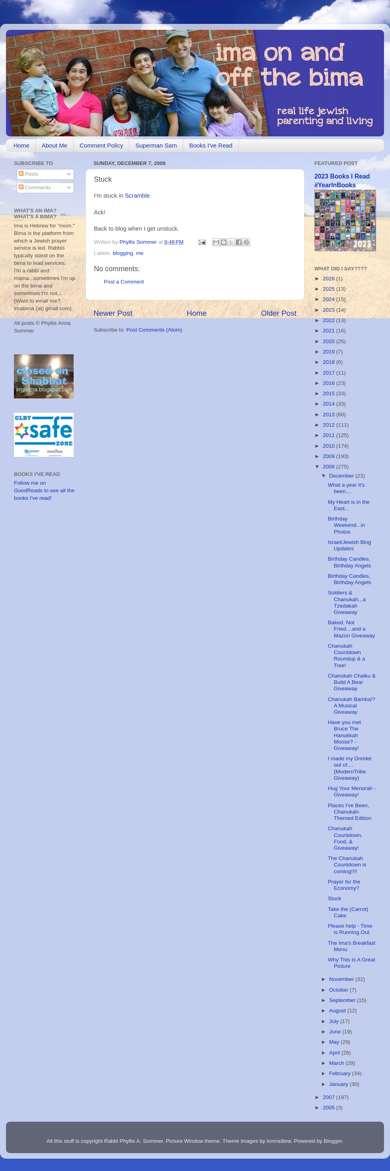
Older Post (278, 313)
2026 (329, 279)
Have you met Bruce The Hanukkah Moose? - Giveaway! (344, 735)
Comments (35, 187)
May (335, 1042)
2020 (329, 341)
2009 (329, 456)
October (339, 990)
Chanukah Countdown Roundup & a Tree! (346, 655)
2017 (329, 373)
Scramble (137, 195)
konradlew (279, 1141)
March (337, 1063)
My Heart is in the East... (349, 505)
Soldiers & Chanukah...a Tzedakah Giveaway (347, 602)
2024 (329, 299)
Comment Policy (101, 145)
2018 (329, 362)
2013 (329, 415)
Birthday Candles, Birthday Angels (349, 562)
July (334, 1021)
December (342, 476)
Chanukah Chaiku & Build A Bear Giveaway (352, 682)
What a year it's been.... (346, 488)
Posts (29, 174)
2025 (329, 289)
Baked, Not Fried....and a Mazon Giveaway (351, 628)
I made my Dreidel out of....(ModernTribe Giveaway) (350, 768)
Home (21, 145)
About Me (54, 145)
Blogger (333, 1141)
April (335, 1053)
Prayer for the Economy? (344, 885)
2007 (329, 1097)
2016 (329, 383)
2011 (329, 435)
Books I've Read (210, 145)
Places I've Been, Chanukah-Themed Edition (350, 811)
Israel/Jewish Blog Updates (349, 545)
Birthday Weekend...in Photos (346, 525)
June (335, 1032)
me (140, 253)
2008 (329, 467)
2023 (329, 310)
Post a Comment (124, 282)
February (340, 1073)
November (342, 979)
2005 (329, 1108)
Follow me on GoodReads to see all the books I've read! (44, 490)
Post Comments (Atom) (154, 330)
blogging (123, 253)
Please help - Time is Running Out (350, 929)
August (338, 1011)
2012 (329, 425)
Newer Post (113, 313)
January (339, 1084)
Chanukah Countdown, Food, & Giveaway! (345, 838)
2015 (329, 393)
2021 (329, 331)
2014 (329, 404)
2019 (329, 352)
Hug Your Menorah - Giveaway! (352, 791)
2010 (329, 446)
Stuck (334, 898)
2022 (329, 320)
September (343, 1000)
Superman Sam (156, 145)
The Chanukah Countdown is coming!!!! (347, 864)
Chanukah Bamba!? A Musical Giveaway (351, 705)
